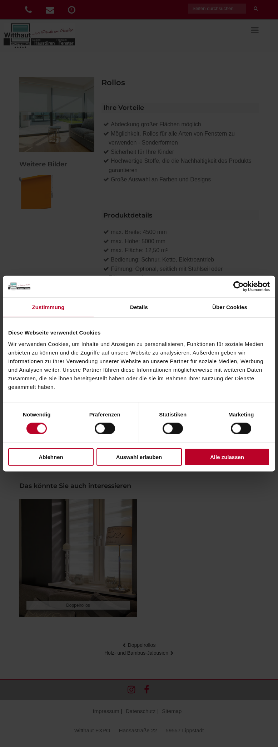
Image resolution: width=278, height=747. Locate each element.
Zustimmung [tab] (48, 307)
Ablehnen (51, 457)
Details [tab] (139, 307)
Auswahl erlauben (139, 457)
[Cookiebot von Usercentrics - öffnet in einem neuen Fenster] (238, 286)
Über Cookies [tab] (229, 307)
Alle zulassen (227, 457)
